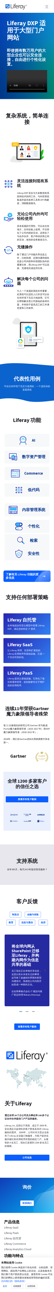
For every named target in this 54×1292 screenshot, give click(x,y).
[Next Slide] (45, 970)
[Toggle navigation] (47, 7)
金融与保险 (33, 914)
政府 (43, 922)
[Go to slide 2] (27, 1011)
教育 (11, 922)
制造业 (15, 914)
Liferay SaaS (11, 1228)
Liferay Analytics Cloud (17, 1249)
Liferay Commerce (15, 1244)
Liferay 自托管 (12, 1238)
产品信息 (12, 1222)
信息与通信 (27, 922)
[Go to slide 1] (20, 1011)
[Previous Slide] (9, 970)
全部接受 (17, 1286)
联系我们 (27, 1203)
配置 (5, 1286)
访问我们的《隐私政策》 (13, 1281)
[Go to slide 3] (33, 1011)
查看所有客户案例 (27, 799)
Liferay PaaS (11, 1233)
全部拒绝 (31, 1286)
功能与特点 (13, 1256)
